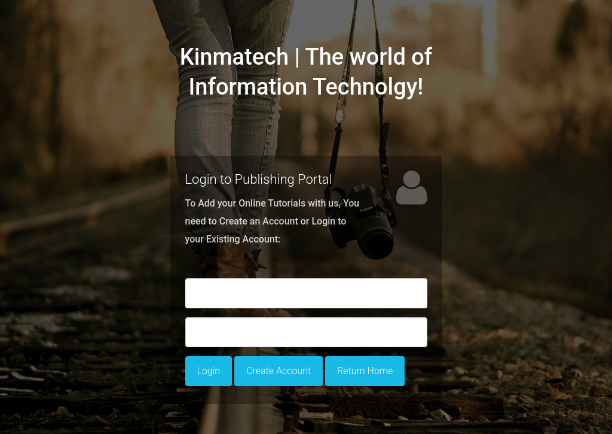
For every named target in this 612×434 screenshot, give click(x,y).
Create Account (278, 371)
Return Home (365, 371)
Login (209, 371)
